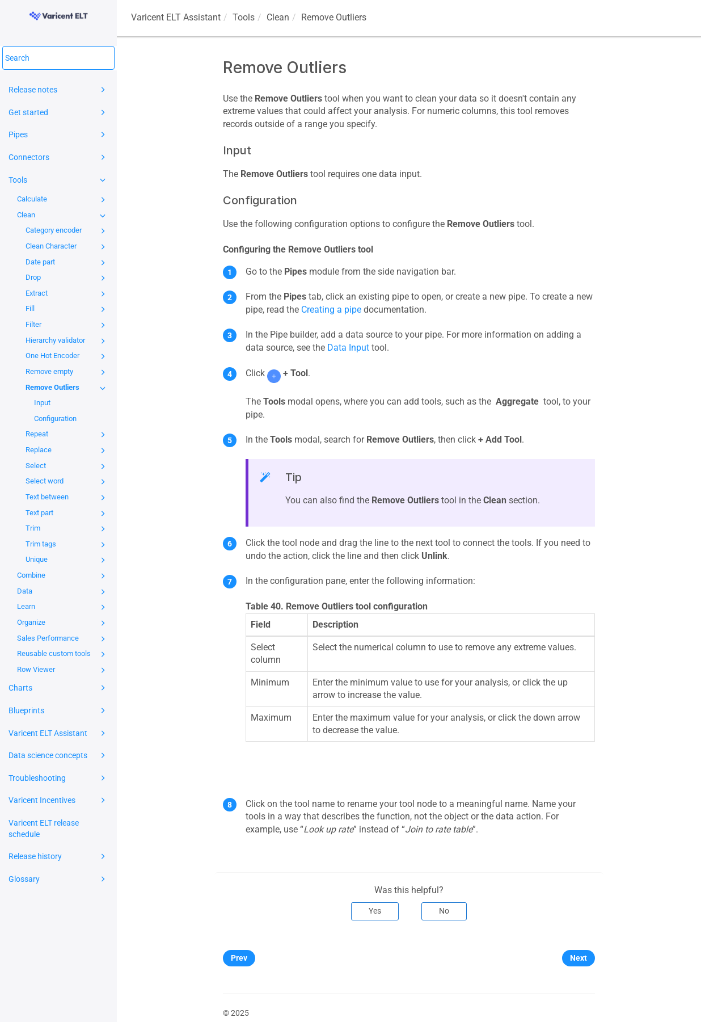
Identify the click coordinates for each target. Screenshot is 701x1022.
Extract (67, 294)
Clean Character (67, 247)
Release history (59, 856)
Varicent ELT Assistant (59, 733)
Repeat (67, 434)
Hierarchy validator (67, 341)
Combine (63, 576)
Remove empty (67, 372)
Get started (59, 112)
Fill (67, 309)
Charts (59, 688)
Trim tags (67, 545)
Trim (67, 529)
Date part (67, 262)
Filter (67, 325)
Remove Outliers (67, 388)
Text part (67, 513)
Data (63, 592)
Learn (63, 607)
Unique (67, 560)
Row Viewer (63, 670)
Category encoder (67, 231)
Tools (59, 180)
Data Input (348, 347)
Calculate (63, 200)
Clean (63, 215)
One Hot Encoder (67, 356)
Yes (375, 910)
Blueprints (59, 710)
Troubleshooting (59, 778)
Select (67, 466)
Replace (67, 450)
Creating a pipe (331, 309)
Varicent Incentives (59, 800)
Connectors (59, 157)
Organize (63, 623)
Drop (67, 278)
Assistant (176, 17)
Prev (239, 957)
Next (578, 957)
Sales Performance (63, 639)
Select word (67, 482)
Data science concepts (59, 755)
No (444, 910)
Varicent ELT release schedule (44, 828)
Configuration (55, 418)
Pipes (59, 134)
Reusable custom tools (63, 654)
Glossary (59, 879)
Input (42, 402)
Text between (67, 497)
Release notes (59, 89)
